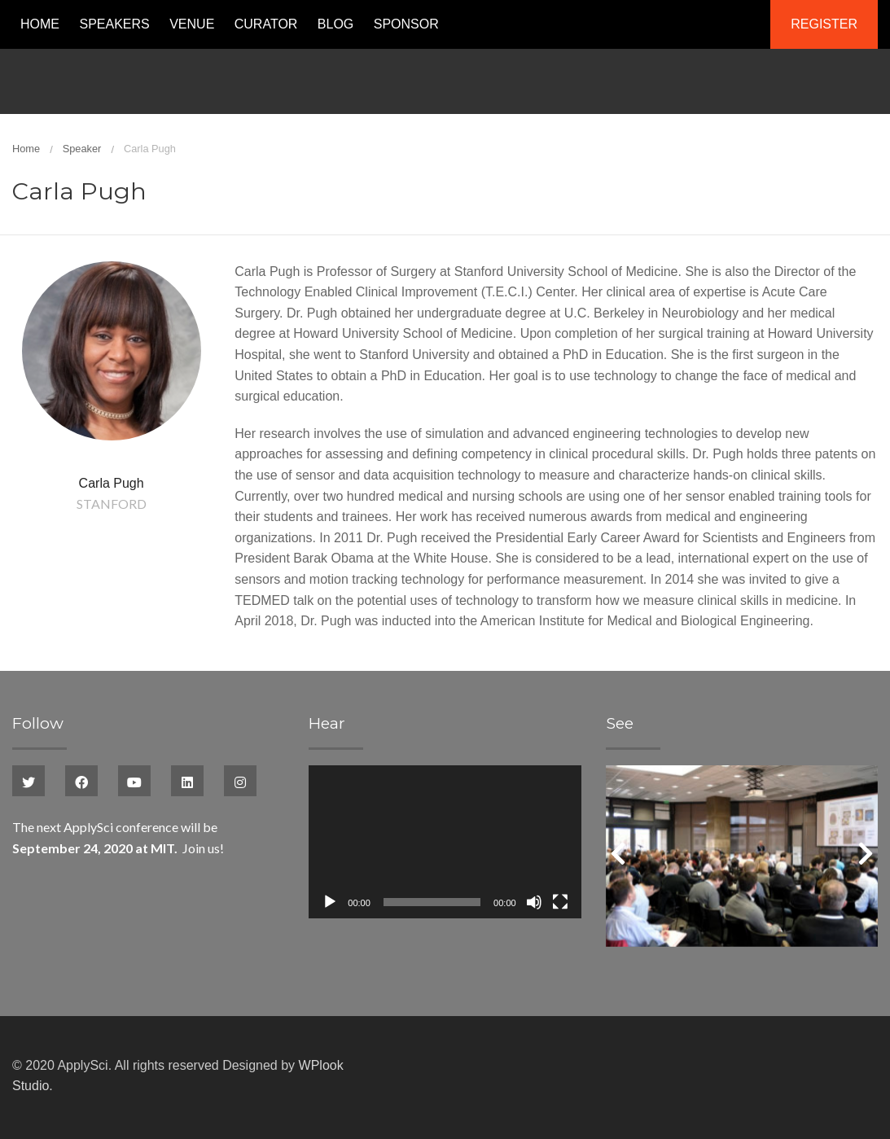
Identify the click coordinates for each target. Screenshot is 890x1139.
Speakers (114, 24)
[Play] (330, 902)
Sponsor (406, 24)
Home (39, 24)
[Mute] (534, 902)
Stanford (112, 503)
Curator (266, 24)
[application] (445, 841)
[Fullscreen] (560, 902)
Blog (335, 24)
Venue (191, 24)
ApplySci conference (121, 827)
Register (824, 24)
